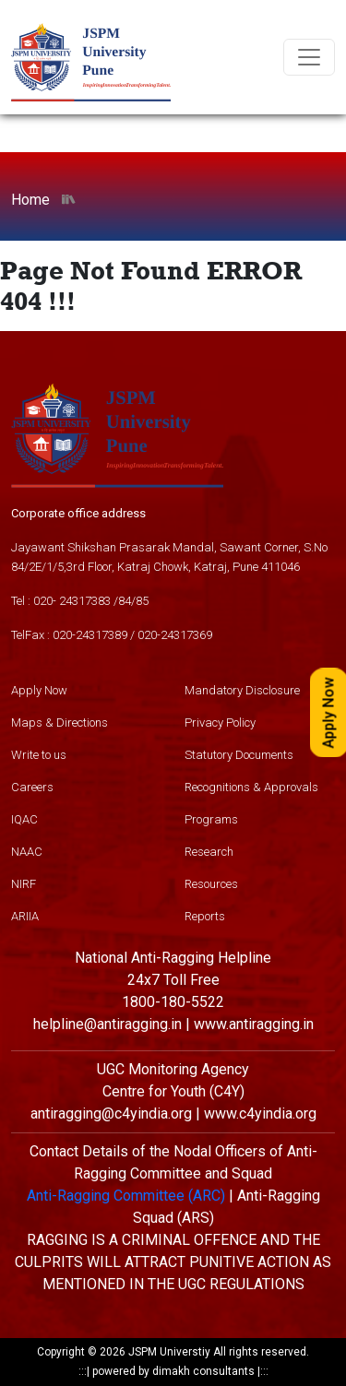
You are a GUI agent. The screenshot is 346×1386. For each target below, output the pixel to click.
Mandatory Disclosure (242, 690)
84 (124, 601)
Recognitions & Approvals (251, 787)
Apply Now (39, 690)
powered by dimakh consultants (173, 1371)
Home (30, 199)
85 (142, 601)
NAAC (26, 852)
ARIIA (25, 916)
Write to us (38, 755)
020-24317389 (90, 635)
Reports (205, 916)
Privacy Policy (220, 722)
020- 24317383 (72, 601)
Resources (211, 884)
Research (209, 852)
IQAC (24, 819)
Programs (211, 819)
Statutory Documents (239, 755)
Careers (32, 787)
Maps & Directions (59, 722)
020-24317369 (174, 635)
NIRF (23, 884)
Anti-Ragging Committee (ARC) (126, 1195)
